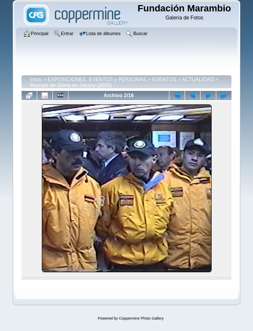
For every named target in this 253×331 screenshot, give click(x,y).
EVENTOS (164, 79)
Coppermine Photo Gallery (141, 318)
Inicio (36, 79)
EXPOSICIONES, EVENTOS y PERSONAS (97, 79)
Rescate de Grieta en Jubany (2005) (71, 85)
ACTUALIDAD (198, 79)
